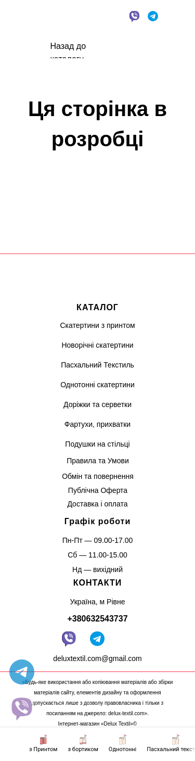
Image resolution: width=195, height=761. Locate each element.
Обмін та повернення (98, 476)
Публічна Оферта (97, 490)
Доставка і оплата (97, 504)
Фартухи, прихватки (97, 424)
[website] (21, 708)
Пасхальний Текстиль (97, 365)
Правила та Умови (98, 460)
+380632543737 (97, 618)
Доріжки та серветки (97, 404)
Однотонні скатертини (97, 384)
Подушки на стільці (97, 444)
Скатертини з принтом (97, 325)
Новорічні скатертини (97, 345)
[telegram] (21, 671)
